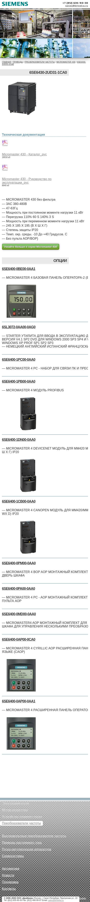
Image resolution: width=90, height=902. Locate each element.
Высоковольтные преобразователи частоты (34, 836)
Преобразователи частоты (40, 62)
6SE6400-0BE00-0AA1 (18, 269)
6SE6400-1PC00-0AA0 (18, 360)
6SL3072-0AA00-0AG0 (18, 327)
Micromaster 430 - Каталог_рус (24, 154)
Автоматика (10, 868)
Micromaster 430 (65, 62)
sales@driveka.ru (76, 5)
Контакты (9, 888)
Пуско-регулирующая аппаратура (26, 849)
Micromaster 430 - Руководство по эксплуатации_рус (26, 180)
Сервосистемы (13, 856)
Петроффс (81, 898)
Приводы (18, 62)
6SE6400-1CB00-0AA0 (18, 501)
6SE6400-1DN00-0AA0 (18, 440)
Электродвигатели (15, 803)
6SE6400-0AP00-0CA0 (18, 639)
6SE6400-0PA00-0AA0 (18, 589)
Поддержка (10, 882)
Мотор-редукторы (15, 809)
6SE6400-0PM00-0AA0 (19, 563)
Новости (8, 875)
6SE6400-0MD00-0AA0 (19, 614)
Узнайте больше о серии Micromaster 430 (30, 246)
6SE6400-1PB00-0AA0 (18, 381)
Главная (6, 62)
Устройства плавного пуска (22, 816)
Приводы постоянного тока (22, 842)
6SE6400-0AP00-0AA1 (18, 701)
